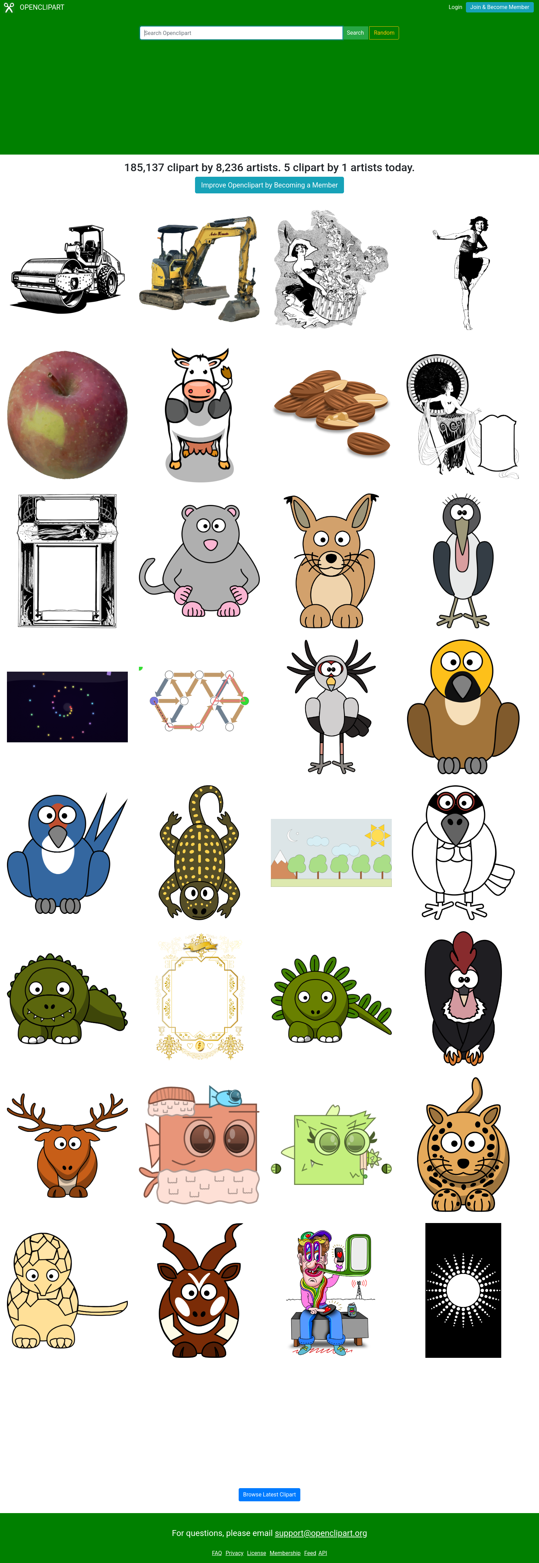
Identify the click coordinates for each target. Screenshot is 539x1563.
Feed (310, 1553)
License (256, 1553)
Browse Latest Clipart (269, 1494)
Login (455, 7)
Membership (285, 1553)
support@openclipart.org (321, 1533)
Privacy (235, 1553)
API (322, 1553)
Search (355, 32)
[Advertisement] (269, 97)
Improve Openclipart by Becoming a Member (269, 185)
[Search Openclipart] (241, 33)
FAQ (217, 1553)
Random (384, 32)
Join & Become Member (499, 7)
